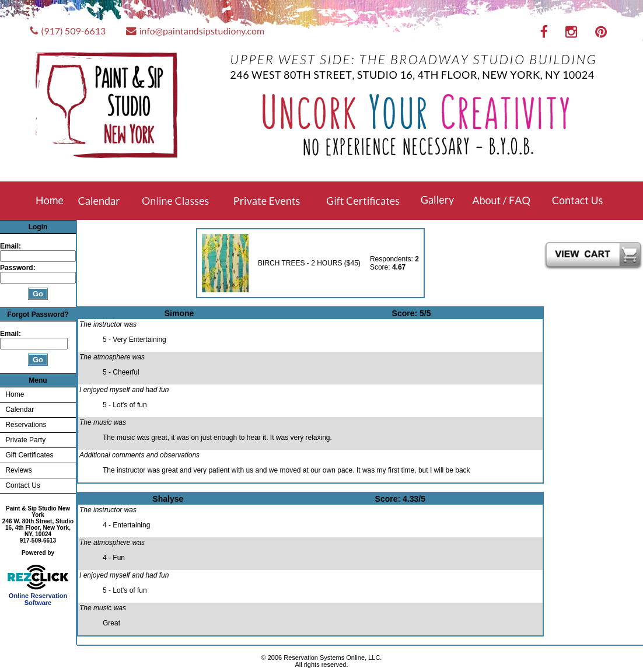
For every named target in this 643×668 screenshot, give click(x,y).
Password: (18, 268)
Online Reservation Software (38, 596)
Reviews (18, 470)
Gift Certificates (29, 455)
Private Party (25, 440)
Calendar (19, 409)
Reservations (25, 425)
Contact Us (22, 485)
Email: (10, 246)
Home (14, 394)
